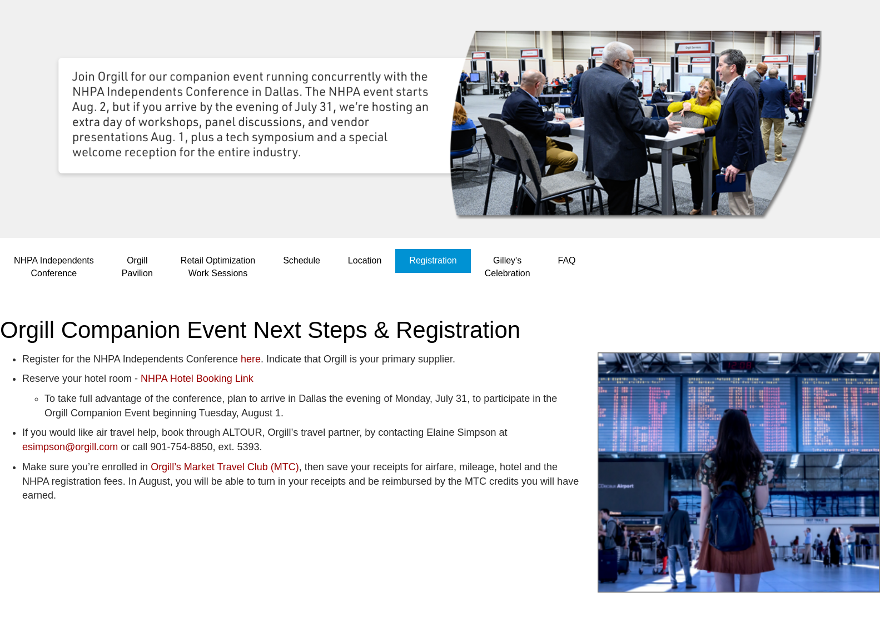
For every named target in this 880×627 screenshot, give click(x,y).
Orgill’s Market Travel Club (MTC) (225, 466)
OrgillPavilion (137, 267)
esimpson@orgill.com (70, 446)
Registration (432, 260)
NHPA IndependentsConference (54, 267)
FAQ (567, 260)
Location (365, 260)
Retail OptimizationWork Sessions (218, 267)
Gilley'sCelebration (507, 267)
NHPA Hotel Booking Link (197, 378)
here (251, 359)
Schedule (301, 260)
